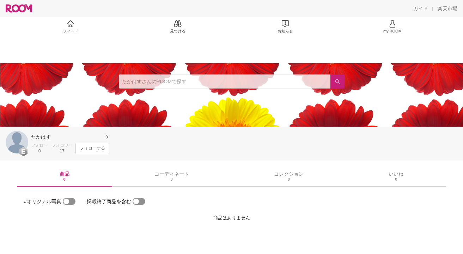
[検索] (337, 81)
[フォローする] (92, 148)
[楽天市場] (447, 8)
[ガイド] (420, 8)
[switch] (69, 201)
